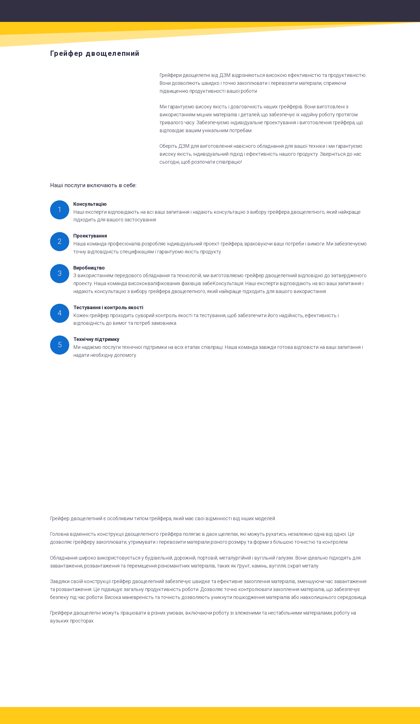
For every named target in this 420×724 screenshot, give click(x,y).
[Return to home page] (217, 13)
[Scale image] (100, 439)
